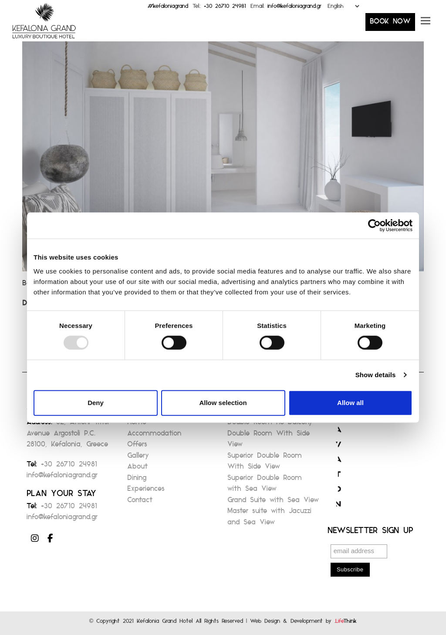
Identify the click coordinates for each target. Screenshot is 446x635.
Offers (137, 446)
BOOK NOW (390, 24)
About (137, 469)
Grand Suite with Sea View (273, 502)
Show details (375, 374)
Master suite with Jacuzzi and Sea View (269, 519)
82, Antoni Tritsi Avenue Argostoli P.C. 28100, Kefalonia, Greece (68, 435)
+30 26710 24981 (225, 8)
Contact (139, 502)
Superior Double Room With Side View (264, 463)
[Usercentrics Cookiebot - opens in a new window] (374, 225)
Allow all (350, 402)
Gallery (138, 458)
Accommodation (154, 436)
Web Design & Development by (303, 623)
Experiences (146, 491)
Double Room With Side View (268, 441)
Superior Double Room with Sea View (264, 486)
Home (136, 424)
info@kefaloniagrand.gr (294, 8)
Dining (136, 480)
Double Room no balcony (270, 424)
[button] (425, 24)
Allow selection (223, 402)
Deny (96, 402)
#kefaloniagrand (168, 8)
